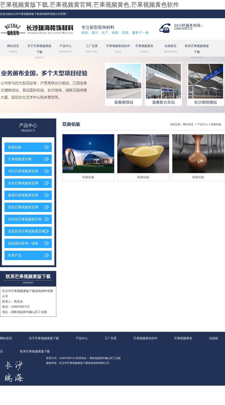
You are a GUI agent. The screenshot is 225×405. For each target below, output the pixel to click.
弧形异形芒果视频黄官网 (26, 231)
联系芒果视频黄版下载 (197, 50)
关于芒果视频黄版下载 (39, 50)
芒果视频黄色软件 (118, 49)
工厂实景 (92, 49)
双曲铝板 (14, 147)
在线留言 (171, 49)
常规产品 (14, 255)
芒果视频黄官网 (20, 159)
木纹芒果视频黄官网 (23, 183)
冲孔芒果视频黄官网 (23, 171)
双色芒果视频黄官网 (23, 207)
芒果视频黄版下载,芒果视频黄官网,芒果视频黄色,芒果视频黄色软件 (89, 4)
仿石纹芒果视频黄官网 (25, 219)
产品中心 (65, 49)
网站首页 (13, 49)
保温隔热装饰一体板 (23, 243)
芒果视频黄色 (144, 49)
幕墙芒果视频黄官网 (23, 195)
